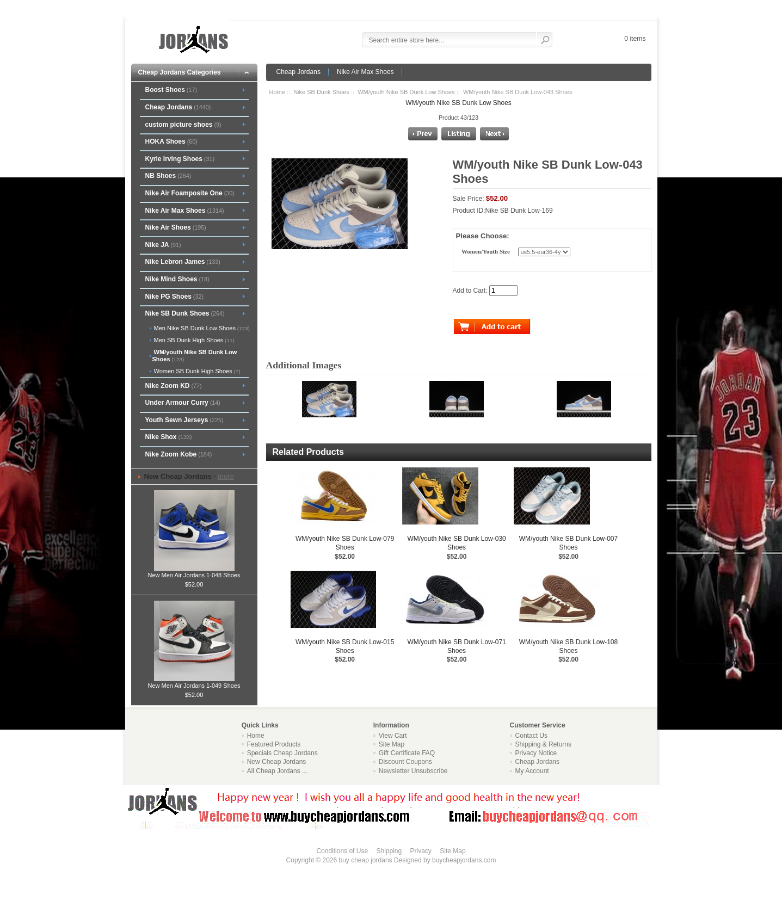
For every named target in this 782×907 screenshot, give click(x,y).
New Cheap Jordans (276, 762)
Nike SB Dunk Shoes (321, 92)
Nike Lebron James (182, 262)
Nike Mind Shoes (177, 279)
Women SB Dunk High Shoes (196, 371)
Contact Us (531, 735)
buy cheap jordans (365, 860)
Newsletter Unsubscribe (413, 771)
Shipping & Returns (543, 744)
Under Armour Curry (182, 402)
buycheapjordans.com (464, 860)
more (226, 476)
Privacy (421, 851)
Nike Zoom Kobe (178, 454)
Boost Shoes (171, 90)
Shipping (389, 851)
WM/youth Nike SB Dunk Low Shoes (406, 92)
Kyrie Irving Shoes (179, 159)
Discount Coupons (405, 762)
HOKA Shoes (171, 141)
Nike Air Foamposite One (189, 193)
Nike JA (163, 245)
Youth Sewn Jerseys (184, 420)
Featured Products (274, 744)
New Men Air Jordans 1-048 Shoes (194, 571)
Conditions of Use (342, 851)
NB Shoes (168, 176)
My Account (532, 771)
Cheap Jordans (298, 72)
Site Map (391, 744)
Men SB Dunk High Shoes (193, 340)
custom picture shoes (183, 124)
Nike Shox (168, 437)
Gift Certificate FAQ (407, 753)
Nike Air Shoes (175, 227)
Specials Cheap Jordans (282, 753)
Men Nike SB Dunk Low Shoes (201, 328)
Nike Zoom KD (173, 386)
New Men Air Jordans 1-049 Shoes (194, 682)
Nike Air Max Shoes (365, 72)
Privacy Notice (536, 753)
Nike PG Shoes (174, 296)
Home (277, 92)
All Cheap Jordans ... (277, 771)
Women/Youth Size (485, 252)
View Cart (393, 735)
